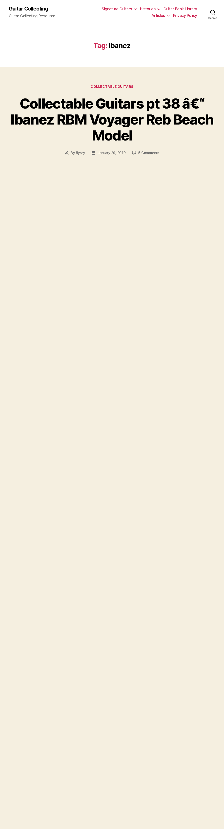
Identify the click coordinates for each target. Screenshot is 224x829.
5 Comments (148, 153)
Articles (158, 15)
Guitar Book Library (180, 9)
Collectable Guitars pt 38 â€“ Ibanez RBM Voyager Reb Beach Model (112, 119)
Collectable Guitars (112, 87)
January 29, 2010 (112, 153)
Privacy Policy (185, 15)
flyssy (80, 153)
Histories (148, 9)
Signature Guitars (117, 9)
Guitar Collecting (28, 8)
